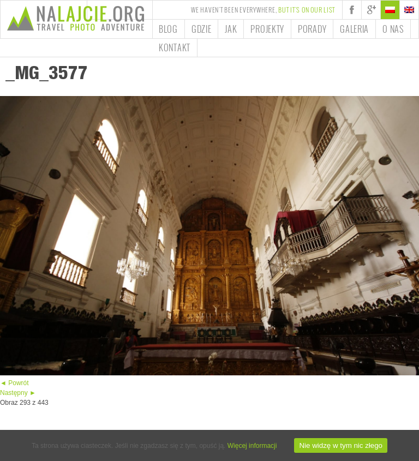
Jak (231, 28)
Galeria (354, 28)
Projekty (267, 28)
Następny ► (18, 393)
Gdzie (201, 28)
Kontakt (174, 47)
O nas (393, 28)
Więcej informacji (252, 446)
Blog (168, 28)
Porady (312, 28)
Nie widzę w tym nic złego (340, 445)
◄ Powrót (14, 383)
